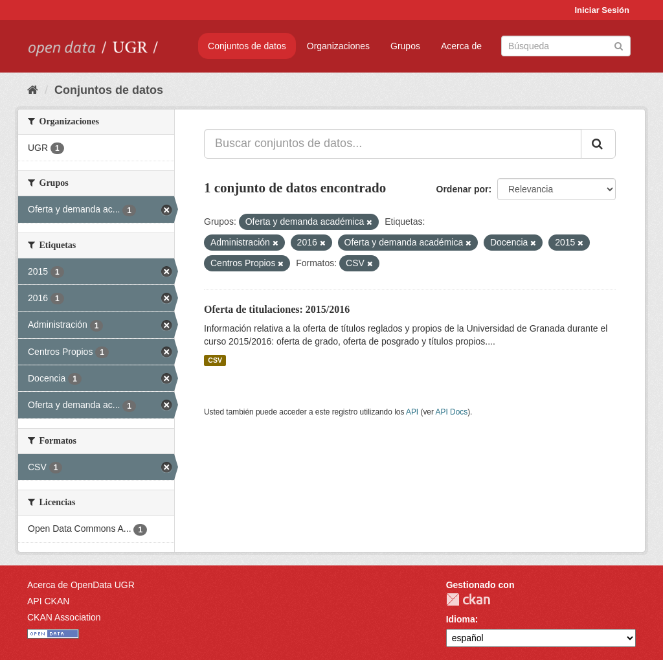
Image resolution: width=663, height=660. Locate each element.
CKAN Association (64, 617)
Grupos (405, 46)
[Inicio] (32, 90)
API (412, 411)
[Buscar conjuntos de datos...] (392, 144)
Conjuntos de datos (247, 46)
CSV (215, 360)
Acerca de (461, 46)
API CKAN (48, 601)
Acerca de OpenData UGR (81, 585)
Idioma (460, 619)
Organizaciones (338, 46)
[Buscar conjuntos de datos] (566, 46)
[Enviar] (618, 45)
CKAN (468, 599)
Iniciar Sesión (601, 10)
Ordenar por (462, 189)
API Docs (452, 411)
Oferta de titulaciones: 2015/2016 (277, 309)
